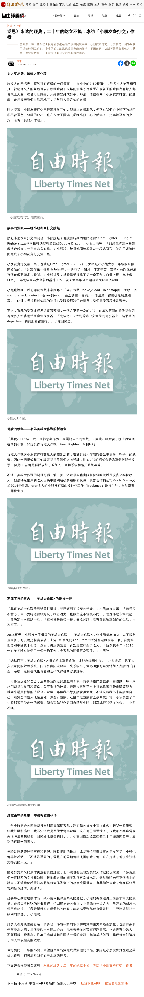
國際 (90, 4)
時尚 (139, 4)
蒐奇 (104, 4)
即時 (28, 4)
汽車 (132, 4)
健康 (83, 4)
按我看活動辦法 (116, 983)
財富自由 (52, 4)
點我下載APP (91, 983)
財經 (118, 4)
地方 (97, 4)
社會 (69, 4)
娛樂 (125, 4)
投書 (119, 15)
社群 (104, 15)
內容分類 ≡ (58, 15)
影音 (111, 4)
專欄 (90, 15)
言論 (76, 15)
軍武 (62, 4)
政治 (42, 4)
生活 (76, 4)
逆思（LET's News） (30, 974)
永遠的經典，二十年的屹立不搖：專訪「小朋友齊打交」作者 (87, 965)
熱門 (35, 4)
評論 (10, 25)
